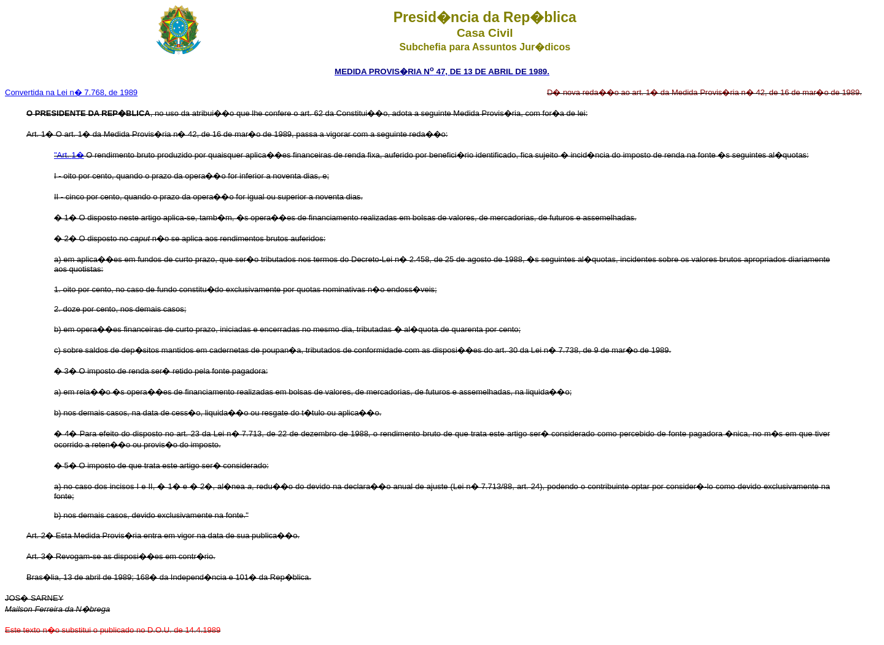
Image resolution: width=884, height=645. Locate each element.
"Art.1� (69, 155)
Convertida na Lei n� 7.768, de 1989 (71, 92)
